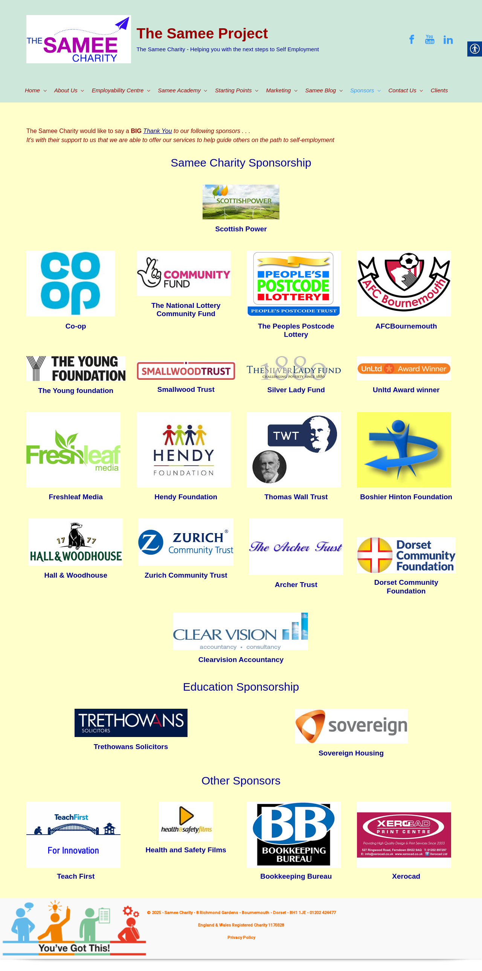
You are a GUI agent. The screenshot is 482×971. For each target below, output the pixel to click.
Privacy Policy (241, 937)
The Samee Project (202, 33)
